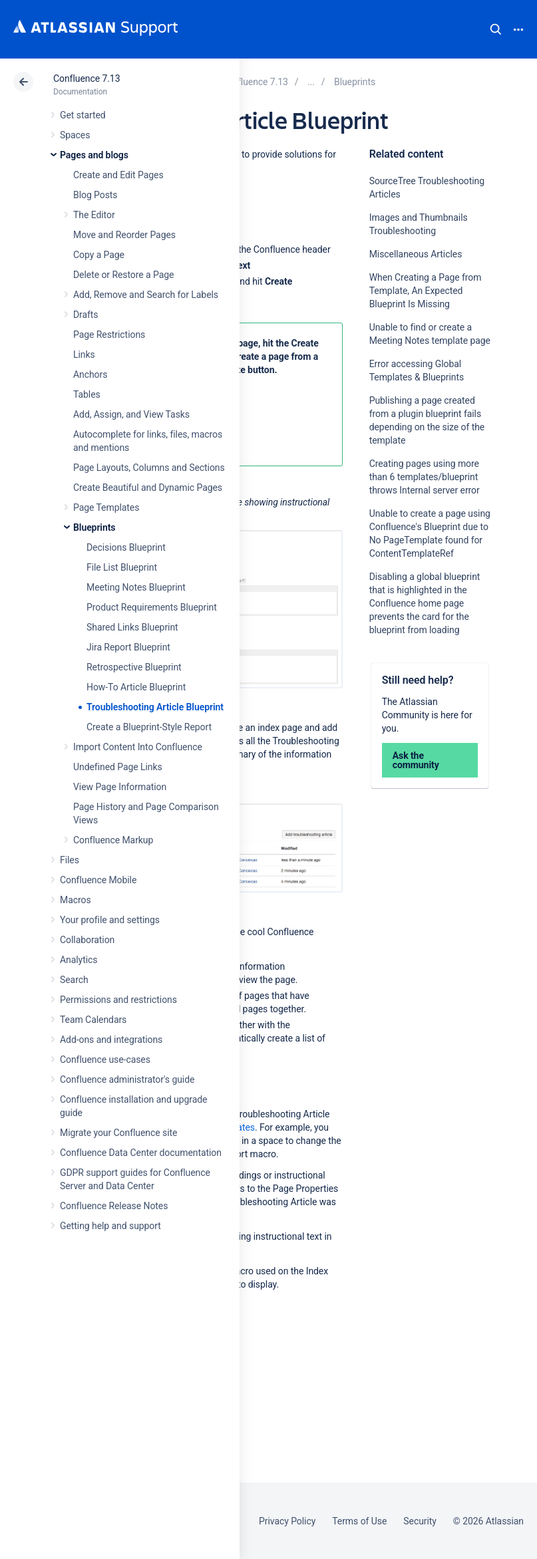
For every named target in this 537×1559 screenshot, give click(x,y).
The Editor (94, 215)
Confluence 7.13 (86, 78)
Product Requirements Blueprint (152, 607)
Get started (83, 115)
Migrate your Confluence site (118, 1132)
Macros (75, 900)
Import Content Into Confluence (137, 747)
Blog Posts (95, 195)
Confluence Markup (113, 840)
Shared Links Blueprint (132, 627)
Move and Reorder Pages (124, 234)
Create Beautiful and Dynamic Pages (147, 487)
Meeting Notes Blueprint (136, 587)
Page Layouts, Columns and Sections (149, 467)
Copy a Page (98, 254)
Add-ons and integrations (111, 1039)
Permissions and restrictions (118, 999)
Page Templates (106, 507)
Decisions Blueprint (126, 547)
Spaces (75, 135)
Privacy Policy (287, 1521)
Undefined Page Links (117, 767)
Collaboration (87, 939)
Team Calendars (93, 1019)
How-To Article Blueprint (136, 687)
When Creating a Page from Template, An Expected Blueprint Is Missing (425, 290)
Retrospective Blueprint (134, 667)
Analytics (78, 959)
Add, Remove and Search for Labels (145, 294)
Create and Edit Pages (118, 175)
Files (69, 860)
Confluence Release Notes (114, 1206)
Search (495, 29)
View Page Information (119, 786)
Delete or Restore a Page (123, 274)
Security (420, 1521)
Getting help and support (110, 1225)
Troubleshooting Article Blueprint (155, 707)
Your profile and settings (110, 920)
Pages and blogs (94, 155)
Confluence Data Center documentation (141, 1152)
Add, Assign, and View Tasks (131, 414)
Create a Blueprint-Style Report (149, 727)
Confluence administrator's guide (127, 1079)
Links (84, 354)
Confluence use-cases (105, 1059)
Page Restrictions (109, 334)
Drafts (85, 314)
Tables (86, 394)
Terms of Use (359, 1521)
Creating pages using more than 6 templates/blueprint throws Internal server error (424, 477)
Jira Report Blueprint (128, 647)
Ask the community (416, 760)
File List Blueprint (122, 567)
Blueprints (94, 527)
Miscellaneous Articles (415, 254)
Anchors (90, 374)
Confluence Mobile (98, 880)
